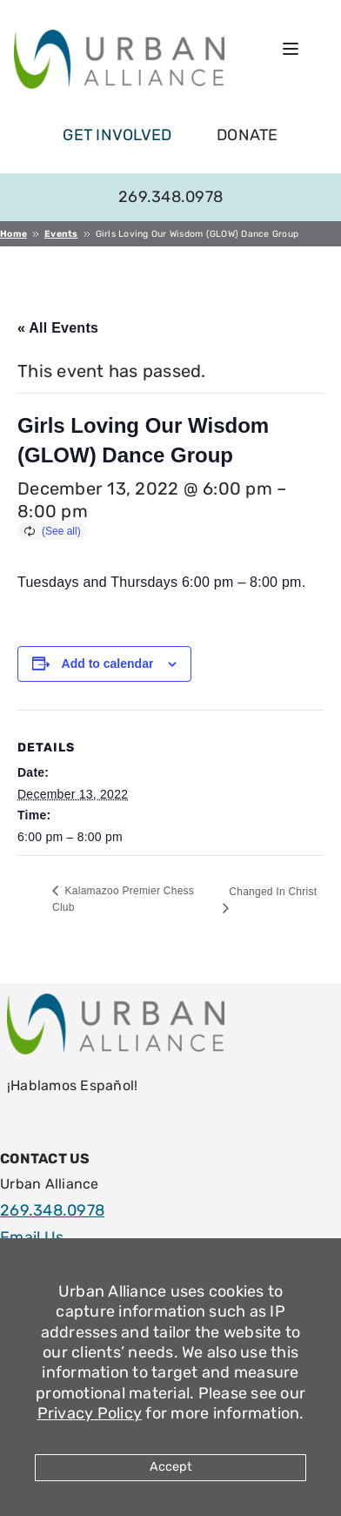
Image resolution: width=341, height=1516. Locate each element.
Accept (171, 1466)
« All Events (57, 327)
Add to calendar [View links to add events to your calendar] (108, 663)
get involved (117, 135)
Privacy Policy (90, 1413)
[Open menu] (290, 48)
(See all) (61, 531)
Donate (247, 135)
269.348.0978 (170, 196)
